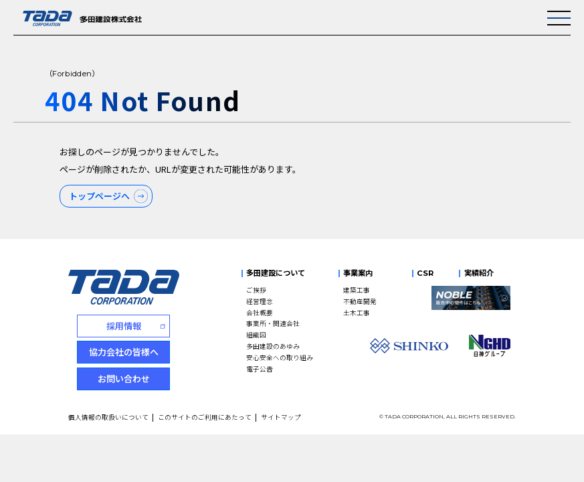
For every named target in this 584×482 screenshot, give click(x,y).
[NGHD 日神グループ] (489, 345)
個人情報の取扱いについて (108, 417)
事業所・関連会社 (273, 323)
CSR (425, 273)
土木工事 (356, 312)
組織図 (256, 334)
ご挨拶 (256, 290)
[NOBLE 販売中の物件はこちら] (470, 298)
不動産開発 (360, 301)
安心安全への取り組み (279, 357)
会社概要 (259, 312)
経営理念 (259, 301)
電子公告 (259, 369)
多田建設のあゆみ (273, 346)
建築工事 (356, 290)
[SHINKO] (409, 345)
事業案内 (358, 273)
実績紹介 (479, 273)
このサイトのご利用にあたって (205, 417)
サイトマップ (281, 417)
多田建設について (275, 273)
